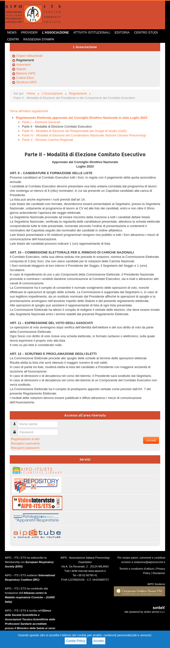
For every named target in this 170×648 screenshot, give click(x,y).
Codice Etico (25, 78)
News (12, 32)
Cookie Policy (75, 641)
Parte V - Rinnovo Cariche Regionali (47, 140)
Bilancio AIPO (26, 73)
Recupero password (25, 448)
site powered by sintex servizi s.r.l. (144, 611)
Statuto (21, 69)
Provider (29, 32)
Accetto (99, 641)
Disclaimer (158, 573)
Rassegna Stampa (38, 39)
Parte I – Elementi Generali (41, 122)
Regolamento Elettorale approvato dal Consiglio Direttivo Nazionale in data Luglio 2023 (81, 118)
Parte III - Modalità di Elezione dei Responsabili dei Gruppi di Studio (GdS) (74, 131)
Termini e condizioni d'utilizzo (136, 568)
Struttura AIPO (26, 82)
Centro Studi (146, 32)
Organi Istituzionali (29, 56)
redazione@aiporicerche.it (149, 562)
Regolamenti (25, 60)
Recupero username (25, 443)
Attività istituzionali (91, 32)
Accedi (151, 440)
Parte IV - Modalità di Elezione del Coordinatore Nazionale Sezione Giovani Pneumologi (84, 135)
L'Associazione (55, 32)
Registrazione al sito (25, 439)
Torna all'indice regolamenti (29, 111)
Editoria (122, 32)
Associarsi (23, 64)
